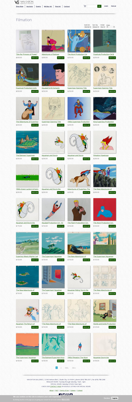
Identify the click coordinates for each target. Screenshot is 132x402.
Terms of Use (64, 390)
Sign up (113, 6)
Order (102, 25)
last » (74, 368)
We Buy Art (48, 6)
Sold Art (87, 25)
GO (99, 6)
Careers (73, 390)
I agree (114, 398)
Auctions (30, 6)
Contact (67, 6)
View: (108, 25)
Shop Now (19, 6)
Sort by (95, 25)
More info (66, 399)
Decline (107, 398)
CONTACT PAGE (55, 386)
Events (38, 6)
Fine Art (58, 6)
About (52, 390)
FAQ (56, 390)
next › (67, 368)
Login (106, 6)
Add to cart (35, 57)
